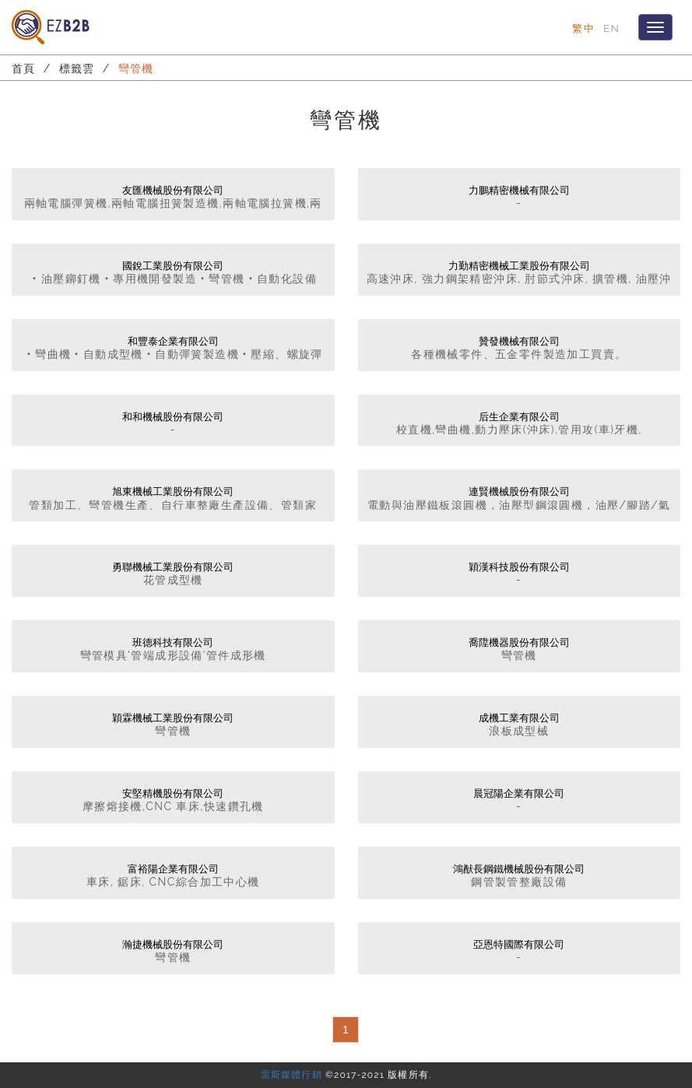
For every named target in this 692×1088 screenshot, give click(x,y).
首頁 (24, 68)
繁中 (583, 28)
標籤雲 (77, 68)
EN (611, 28)
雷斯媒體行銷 (291, 1074)
